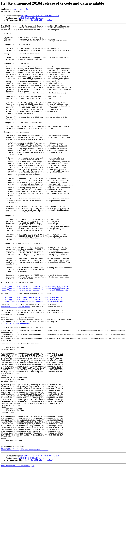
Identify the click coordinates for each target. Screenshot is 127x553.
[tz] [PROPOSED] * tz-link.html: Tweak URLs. (40, 16)
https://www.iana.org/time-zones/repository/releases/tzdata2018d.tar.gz (35, 341)
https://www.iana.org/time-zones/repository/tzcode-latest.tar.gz (31, 352)
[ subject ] (41, 20)
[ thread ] (33, 20)
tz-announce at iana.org (12, 533)
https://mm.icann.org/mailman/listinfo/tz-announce (24, 535)
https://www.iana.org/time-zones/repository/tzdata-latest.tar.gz (31, 354)
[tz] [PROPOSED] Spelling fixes (31, 18)
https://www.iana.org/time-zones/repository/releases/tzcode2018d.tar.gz (35, 338)
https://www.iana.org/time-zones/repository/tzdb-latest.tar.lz (33, 356)
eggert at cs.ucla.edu (20, 9)
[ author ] (49, 20)
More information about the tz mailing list (17, 551)
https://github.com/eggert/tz (15, 383)
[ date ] (26, 20)
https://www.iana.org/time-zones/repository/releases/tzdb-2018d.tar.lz (34, 343)
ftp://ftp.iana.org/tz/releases (15, 363)
